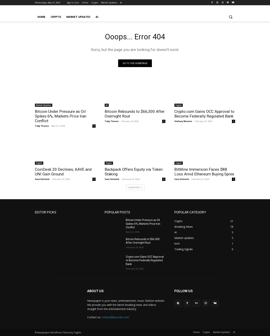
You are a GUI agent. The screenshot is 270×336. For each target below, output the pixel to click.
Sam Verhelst (42, 179)
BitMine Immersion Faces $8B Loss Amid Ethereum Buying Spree (204, 171)
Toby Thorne (42, 125)
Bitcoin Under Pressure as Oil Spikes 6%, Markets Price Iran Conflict (60, 116)
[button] (230, 16)
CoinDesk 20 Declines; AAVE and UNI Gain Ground (63, 171)
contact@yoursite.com (115, 317)
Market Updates (43, 105)
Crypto (179, 105)
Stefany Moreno (183, 121)
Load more (135, 187)
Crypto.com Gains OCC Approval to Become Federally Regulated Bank (204, 113)
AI (107, 105)
